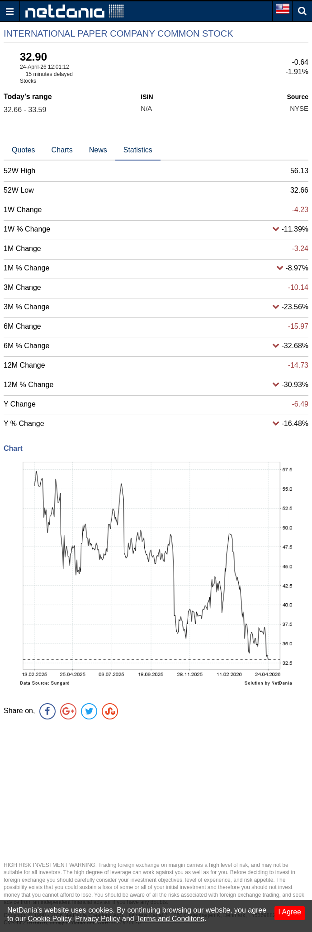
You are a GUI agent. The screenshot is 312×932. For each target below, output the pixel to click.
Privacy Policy (97, 919)
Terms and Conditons (170, 919)
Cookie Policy (49, 919)
